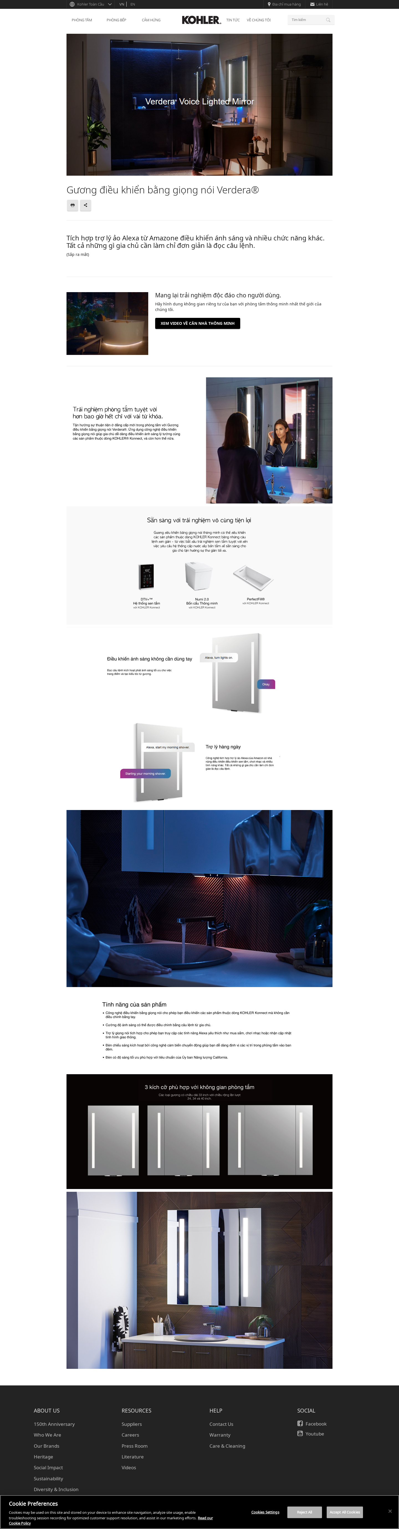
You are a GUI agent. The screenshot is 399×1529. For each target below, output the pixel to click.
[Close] (390, 1511)
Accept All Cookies (345, 1512)
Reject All (304, 1512)
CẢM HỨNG (151, 19)
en (133, 4)
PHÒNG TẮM (82, 19)
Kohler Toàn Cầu (90, 4)
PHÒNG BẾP (116, 19)
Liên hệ (319, 4)
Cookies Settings (265, 1512)
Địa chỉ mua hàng (284, 4)
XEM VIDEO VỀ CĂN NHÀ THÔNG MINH (198, 323)
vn (121, 4)
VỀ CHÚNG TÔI (259, 19)
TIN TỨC (233, 19)
